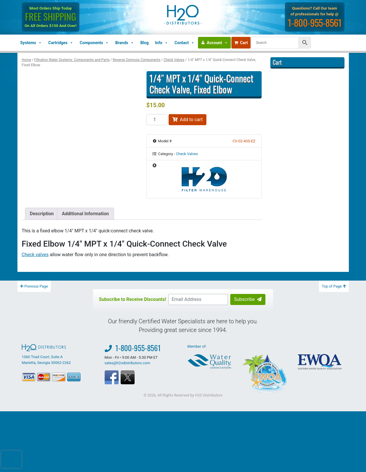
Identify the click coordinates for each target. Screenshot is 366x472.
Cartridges (60, 43)
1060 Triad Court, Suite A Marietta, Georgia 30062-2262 (46, 354)
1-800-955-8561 (314, 22)
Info (161, 43)
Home (26, 60)
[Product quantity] (157, 119)
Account (217, 43)
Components (94, 43)
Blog (144, 42)
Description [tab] (42, 213)
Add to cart (187, 119)
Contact (184, 43)
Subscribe (248, 299)
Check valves (35, 254)
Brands (124, 43)
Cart (241, 42)
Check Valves (174, 60)
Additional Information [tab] (85, 213)
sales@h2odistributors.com (127, 363)
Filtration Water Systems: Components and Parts (72, 60)
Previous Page (34, 286)
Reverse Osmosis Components (136, 60)
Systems (31, 43)
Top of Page (334, 286)
